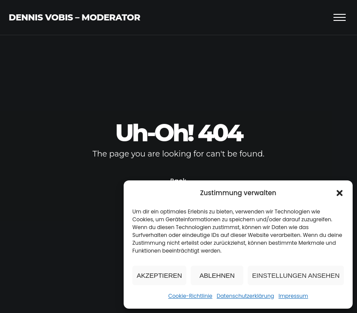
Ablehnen (217, 275)
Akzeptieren (159, 275)
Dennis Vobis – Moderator (74, 17)
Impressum (293, 296)
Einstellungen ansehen (296, 275)
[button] (339, 193)
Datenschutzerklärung (245, 296)
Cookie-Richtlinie (190, 296)
